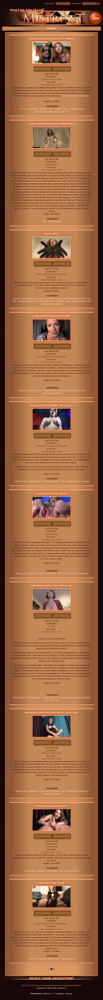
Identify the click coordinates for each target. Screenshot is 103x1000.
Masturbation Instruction (51, 274)
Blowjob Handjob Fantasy (51, 806)
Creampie (84, 573)
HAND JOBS (51, 871)
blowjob (29, 871)
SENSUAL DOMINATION (69, 390)
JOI (88, 298)
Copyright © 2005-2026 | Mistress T (51, 988)
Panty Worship (47, 301)
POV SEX (54, 700)
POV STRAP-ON (52, 794)
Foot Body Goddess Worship (51, 446)
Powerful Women (37, 109)
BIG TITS (65, 112)
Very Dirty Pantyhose (51, 883)
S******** (23, 109)
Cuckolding (51, 164)
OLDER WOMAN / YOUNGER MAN (57, 698)
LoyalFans (46, 993)
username (49, 3)
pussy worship (51, 481)
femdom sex (72, 481)
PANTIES (60, 301)
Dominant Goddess (52, 304)
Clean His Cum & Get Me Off (52, 493)
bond (57, 112)
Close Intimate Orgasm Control (51, 316)
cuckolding (54, 221)
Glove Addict (51, 234)
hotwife (33, 573)
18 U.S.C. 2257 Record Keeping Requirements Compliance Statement (51, 985)
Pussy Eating (70, 573)
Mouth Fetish (72, 871)
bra (68, 301)
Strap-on (44, 791)
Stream (62, 69)
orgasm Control (52, 393)
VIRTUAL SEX (20, 481)
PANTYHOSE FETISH (44, 959)
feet (57, 959)
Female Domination (51, 79)
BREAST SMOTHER (44, 112)
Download (43, 69)
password (76, 3)
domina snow (77, 109)
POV (51, 109)
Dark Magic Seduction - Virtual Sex (51, 586)
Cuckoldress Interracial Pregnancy (51, 124)
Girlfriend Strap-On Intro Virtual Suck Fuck (51, 712)
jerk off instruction (30, 390)
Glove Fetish (38, 298)
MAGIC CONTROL (83, 698)
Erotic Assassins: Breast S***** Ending (51, 39)
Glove (17, 298)
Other (51, 626)
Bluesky (69, 993)
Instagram (59, 993)
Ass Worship (68, 959)
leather (51, 298)
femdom (33, 791)
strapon (55, 791)
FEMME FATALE (61, 109)
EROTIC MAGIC (34, 698)
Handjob (40, 871)
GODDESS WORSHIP (27, 301)
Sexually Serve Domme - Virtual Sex (51, 405)
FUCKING (85, 481)
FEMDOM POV (50, 390)
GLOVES (26, 298)
